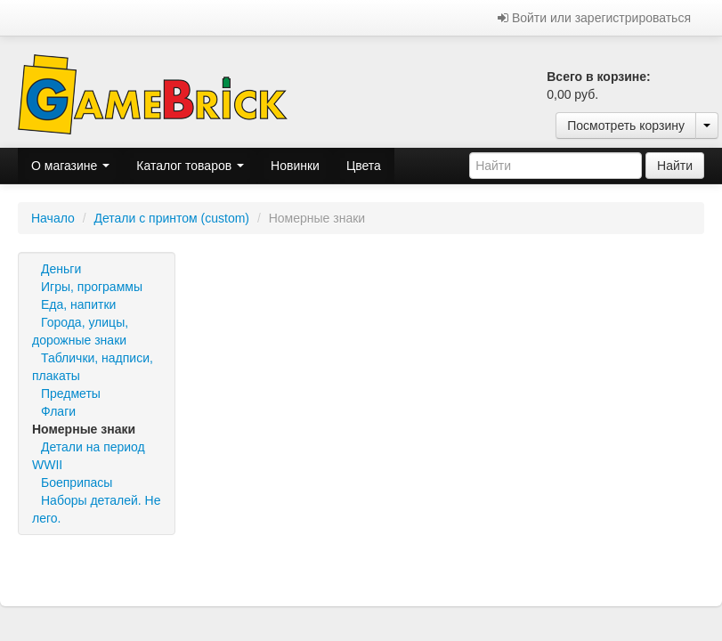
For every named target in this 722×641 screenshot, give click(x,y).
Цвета (363, 165)
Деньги (61, 269)
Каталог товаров (190, 165)
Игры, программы (91, 287)
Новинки (295, 165)
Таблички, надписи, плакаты (92, 367)
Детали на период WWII (88, 456)
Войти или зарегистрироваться (594, 18)
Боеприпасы (76, 482)
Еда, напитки (78, 304)
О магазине (70, 165)
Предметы (71, 393)
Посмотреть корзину (626, 125)
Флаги (58, 411)
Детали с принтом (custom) (171, 218)
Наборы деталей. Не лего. (96, 509)
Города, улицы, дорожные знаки (80, 331)
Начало (53, 218)
